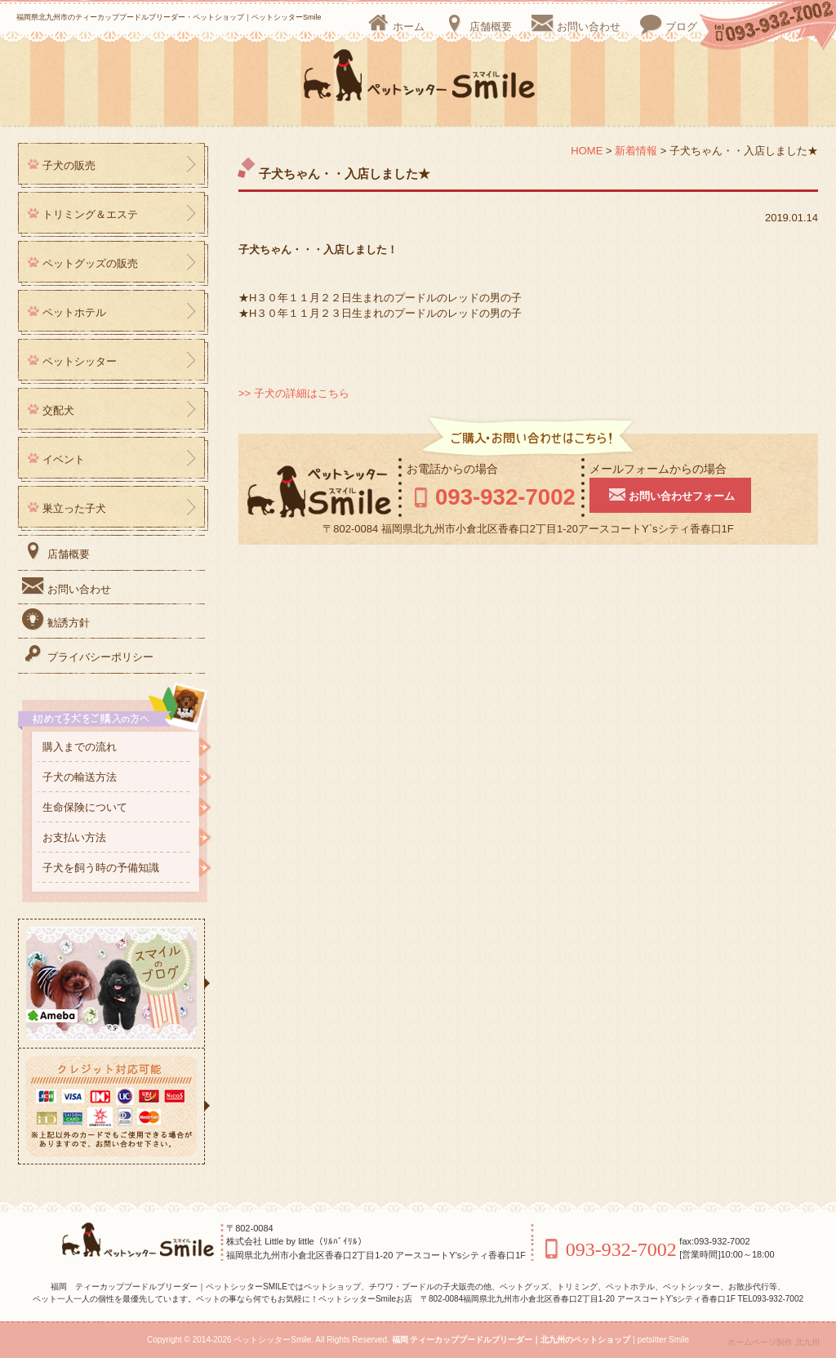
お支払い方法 (74, 837)
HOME (587, 151)
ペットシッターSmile (272, 1339)
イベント (63, 459)
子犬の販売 (69, 165)
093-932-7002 (497, 496)
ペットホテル (74, 312)
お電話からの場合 (452, 468)
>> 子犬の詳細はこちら (293, 393)
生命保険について (84, 807)
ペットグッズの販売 (90, 263)
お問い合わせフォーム (682, 494)
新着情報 (636, 151)
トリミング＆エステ (90, 214)
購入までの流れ (79, 747)
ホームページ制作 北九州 (773, 1342)
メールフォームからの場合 (670, 468)
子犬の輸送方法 (79, 777)
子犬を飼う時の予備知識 (100, 868)
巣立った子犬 (74, 508)
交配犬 (58, 410)
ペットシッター (79, 361)
